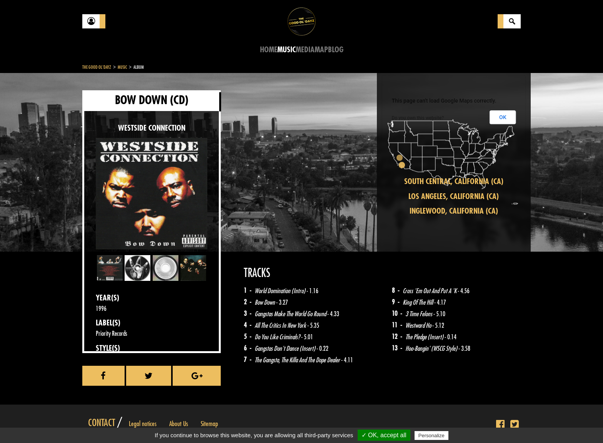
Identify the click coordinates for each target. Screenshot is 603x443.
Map (321, 50)
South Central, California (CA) (453, 182)
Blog (335, 50)
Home (268, 50)
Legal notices (143, 423)
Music (286, 50)
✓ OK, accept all (383, 435)
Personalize (431, 435)
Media (305, 50)
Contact (101, 423)
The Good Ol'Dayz (96, 67)
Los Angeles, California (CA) (453, 196)
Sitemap (209, 423)
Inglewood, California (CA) (454, 211)
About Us (178, 423)
